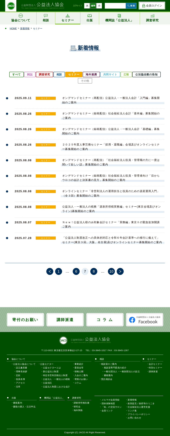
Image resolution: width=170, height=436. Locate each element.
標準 (93, 5)
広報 (126, 74)
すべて (16, 74)
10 (111, 271)
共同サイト (110, 74)
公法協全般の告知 (146, 74)
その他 (85, 80)
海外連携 (91, 74)
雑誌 (30, 74)
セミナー (73, 74)
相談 (59, 74)
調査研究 (44, 74)
